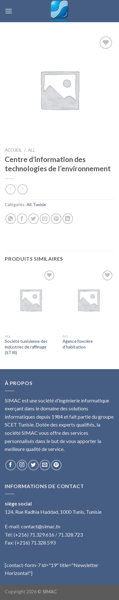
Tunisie (39, 204)
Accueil (13, 150)
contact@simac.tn (40, 526)
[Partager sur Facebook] (22, 218)
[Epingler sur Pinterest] (56, 218)
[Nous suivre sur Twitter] (33, 465)
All (31, 150)
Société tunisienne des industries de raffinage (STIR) (26, 347)
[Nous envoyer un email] (45, 465)
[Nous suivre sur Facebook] (10, 465)
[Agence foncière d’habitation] (88, 300)
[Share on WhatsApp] (10, 218)
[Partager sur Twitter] (33, 218)
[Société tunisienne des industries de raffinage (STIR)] (30, 300)
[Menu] (8, 11)
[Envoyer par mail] (45, 218)
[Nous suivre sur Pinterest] (56, 465)
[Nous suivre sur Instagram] (22, 465)
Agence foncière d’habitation (78, 344)
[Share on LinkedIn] (68, 218)
